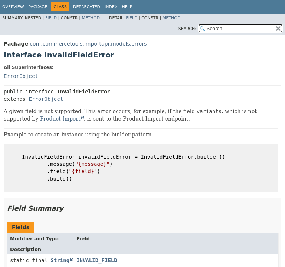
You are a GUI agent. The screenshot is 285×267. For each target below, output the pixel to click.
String (60, 260)
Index (111, 6)
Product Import (60, 119)
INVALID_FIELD (96, 260)
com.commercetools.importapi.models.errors (88, 44)
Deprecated (86, 6)
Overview (13, 6)
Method (91, 18)
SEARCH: (187, 28)
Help (127, 6)
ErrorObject (21, 76)
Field (51, 18)
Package (38, 6)
